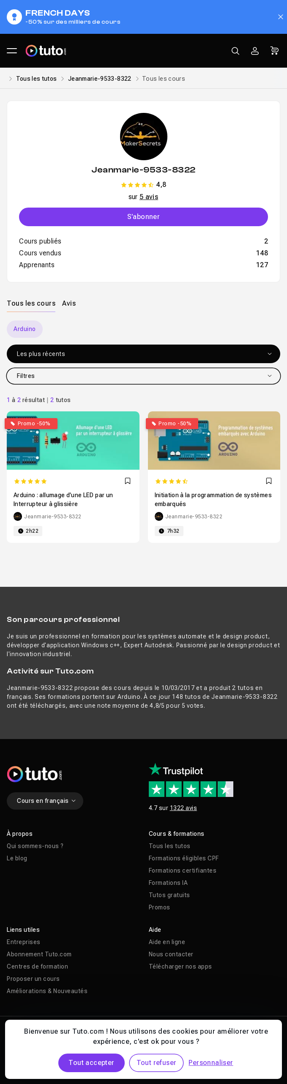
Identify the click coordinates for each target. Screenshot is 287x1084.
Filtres (145, 375)
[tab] (31, 303)
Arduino (25, 329)
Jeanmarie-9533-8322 (99, 78)
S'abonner (143, 217)
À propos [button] (20, 833)
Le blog (17, 858)
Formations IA (168, 882)
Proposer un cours (33, 978)
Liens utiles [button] (23, 929)
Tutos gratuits (169, 895)
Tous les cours (31, 303)
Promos (159, 907)
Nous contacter (171, 954)
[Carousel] (143, 329)
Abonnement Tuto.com (39, 954)
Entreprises (24, 942)
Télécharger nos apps (180, 966)
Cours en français (47, 800)
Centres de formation (37, 966)
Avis (69, 303)
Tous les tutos (36, 78)
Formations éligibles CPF (184, 858)
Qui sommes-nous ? (35, 846)
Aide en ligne (167, 942)
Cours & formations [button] (177, 833)
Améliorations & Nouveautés (47, 991)
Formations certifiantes (183, 870)
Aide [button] (155, 929)
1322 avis (183, 808)
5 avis (148, 197)
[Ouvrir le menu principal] (12, 51)
